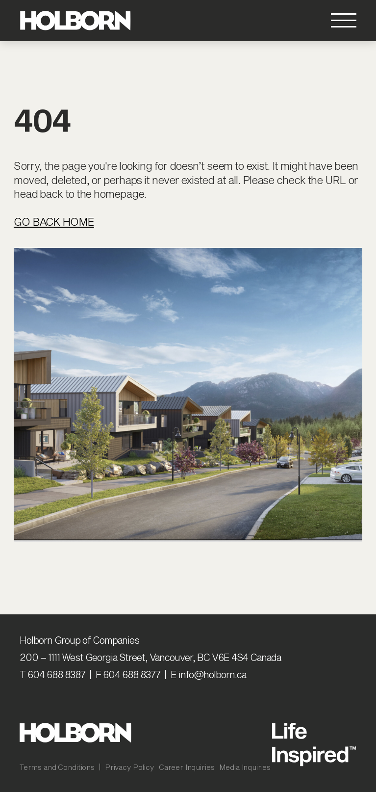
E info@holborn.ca (208, 674)
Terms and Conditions (57, 767)
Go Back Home (54, 221)
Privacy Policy (129, 767)
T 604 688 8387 (52, 674)
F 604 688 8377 (128, 674)
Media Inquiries (245, 767)
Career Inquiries (187, 767)
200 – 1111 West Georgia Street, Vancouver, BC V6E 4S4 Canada (150, 657)
